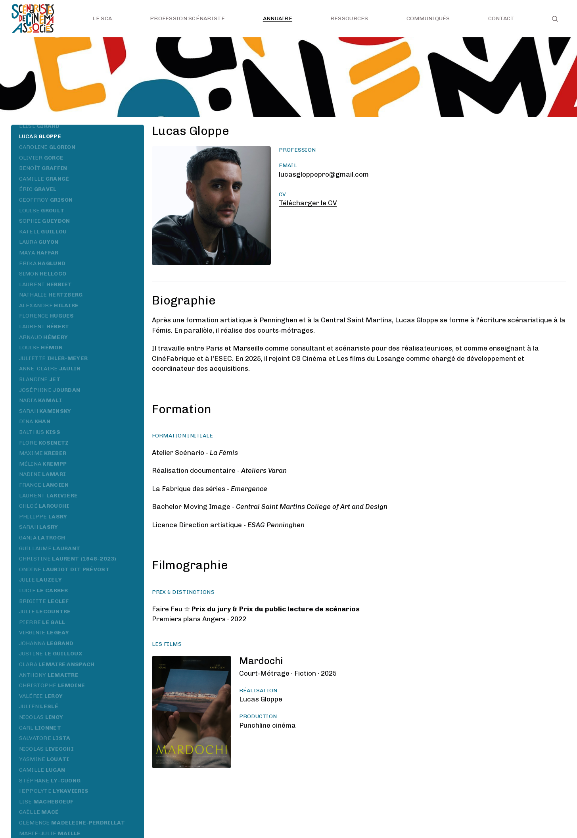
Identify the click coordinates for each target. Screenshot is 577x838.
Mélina (43, 463)
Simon (43, 273)
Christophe (52, 685)
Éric (38, 189)
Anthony (49, 675)
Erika (42, 263)
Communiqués (428, 18)
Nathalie (51, 294)
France (44, 485)
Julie (40, 579)
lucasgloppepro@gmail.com (324, 174)
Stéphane (50, 780)
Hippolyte (54, 791)
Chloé (44, 506)
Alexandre (49, 305)
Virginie (44, 632)
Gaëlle (39, 812)
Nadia (40, 400)
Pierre (42, 622)
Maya (39, 252)
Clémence (72, 822)
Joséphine (50, 390)
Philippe (43, 516)
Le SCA (102, 18)
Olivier (41, 157)
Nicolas (41, 717)
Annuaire (277, 18)
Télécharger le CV (308, 203)
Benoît (43, 168)
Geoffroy (46, 199)
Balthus (39, 432)
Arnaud (43, 337)
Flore (44, 442)
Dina (35, 421)
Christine (68, 558)
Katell (43, 231)
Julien (38, 706)
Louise (42, 210)
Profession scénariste (187, 18)
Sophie (44, 221)
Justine (50, 653)
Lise (46, 801)
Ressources (349, 18)
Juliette (53, 358)
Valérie (41, 696)
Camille (44, 178)
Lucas (40, 136)
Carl (40, 727)
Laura (39, 242)
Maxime (43, 453)
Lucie (43, 590)
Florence (46, 315)
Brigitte (44, 601)
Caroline (47, 147)
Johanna (46, 643)
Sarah (45, 411)
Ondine (64, 569)
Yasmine (44, 759)
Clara (57, 664)
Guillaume (50, 548)
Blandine (39, 379)
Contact (501, 18)
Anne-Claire (50, 368)
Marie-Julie (50, 833)
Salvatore (45, 738)
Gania (42, 537)
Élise (39, 126)
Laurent (45, 284)
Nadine (42, 474)
